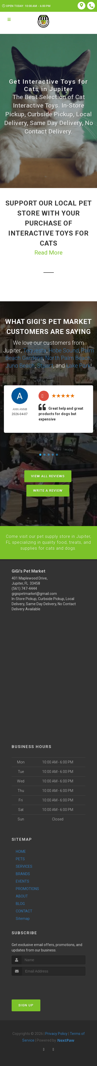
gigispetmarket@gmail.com (34, 593)
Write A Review (48, 490)
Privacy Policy (56, 1033)
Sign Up (26, 1004)
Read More (48, 252)
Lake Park (78, 365)
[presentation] (39, 984)
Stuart (45, 365)
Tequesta (34, 350)
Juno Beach (20, 365)
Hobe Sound (64, 350)
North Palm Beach (68, 357)
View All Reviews (48, 475)
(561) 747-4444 (24, 587)
